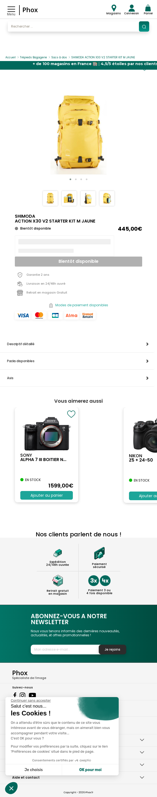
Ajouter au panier (46, 495)
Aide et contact (26, 777)
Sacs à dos (59, 57)
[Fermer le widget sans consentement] (30, 700)
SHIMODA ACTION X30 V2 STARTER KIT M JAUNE (103, 57)
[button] (70, 179)
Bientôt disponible (78, 261)
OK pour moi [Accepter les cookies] (90, 770)
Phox (30, 9)
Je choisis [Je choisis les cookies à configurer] (34, 770)
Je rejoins (112, 649)
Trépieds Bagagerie (33, 57)
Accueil (10, 57)
